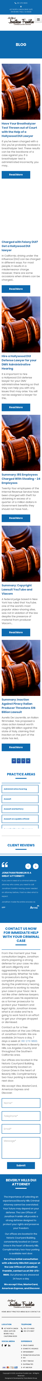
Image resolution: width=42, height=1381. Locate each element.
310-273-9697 (29, 1331)
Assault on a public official (16, 819)
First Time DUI (28, 1361)
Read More (16, 174)
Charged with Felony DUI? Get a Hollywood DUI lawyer (20, 246)
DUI (24, 1358)
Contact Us (35, 1312)
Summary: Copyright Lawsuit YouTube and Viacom (17, 589)
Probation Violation (31, 1355)
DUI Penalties (28, 1364)
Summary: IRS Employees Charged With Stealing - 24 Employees (21, 479)
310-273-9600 (22, 3)
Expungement (28, 1352)
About (9, 1312)
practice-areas (18, 1312)
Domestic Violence (30, 1349)
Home (4, 1312)
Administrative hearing (15, 789)
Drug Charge (28, 1345)
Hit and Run (27, 1367)
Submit (21, 1165)
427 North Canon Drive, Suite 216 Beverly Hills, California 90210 (11, 1332)
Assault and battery (13, 809)
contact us (19, 1270)
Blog (28, 1312)
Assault (7, 799)
